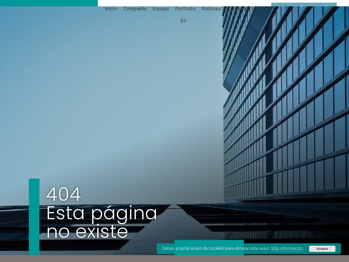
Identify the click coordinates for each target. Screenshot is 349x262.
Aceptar (322, 249)
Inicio (111, 9)
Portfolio (185, 9)
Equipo (161, 9)
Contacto (237, 9)
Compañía (135, 9)
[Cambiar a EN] (258, 9)
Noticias (211, 9)
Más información (287, 248)
